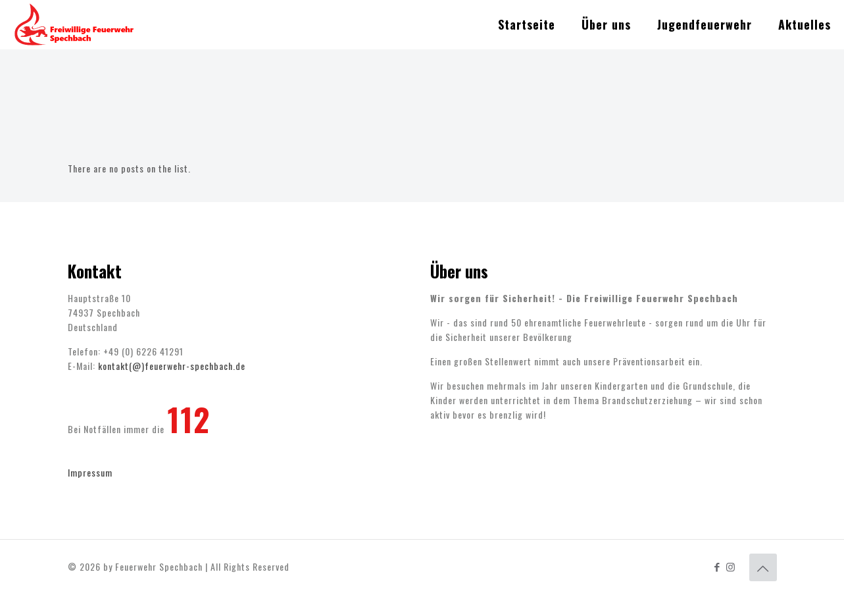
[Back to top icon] (763, 567)
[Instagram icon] (731, 566)
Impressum (90, 472)
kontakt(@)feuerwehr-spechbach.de (171, 366)
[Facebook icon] (717, 566)
